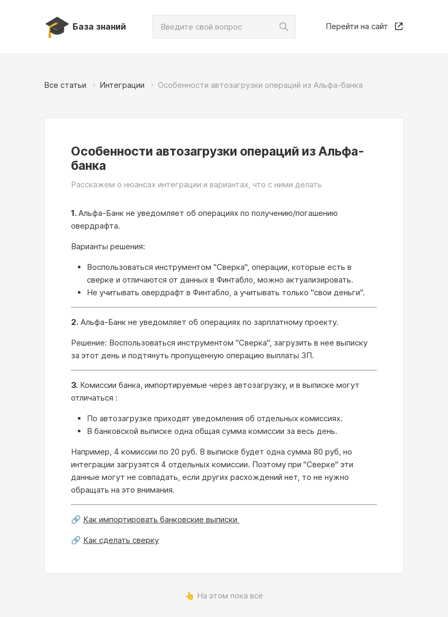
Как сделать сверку (121, 540)
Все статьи (65, 85)
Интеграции (122, 85)
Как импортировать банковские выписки (161, 519)
